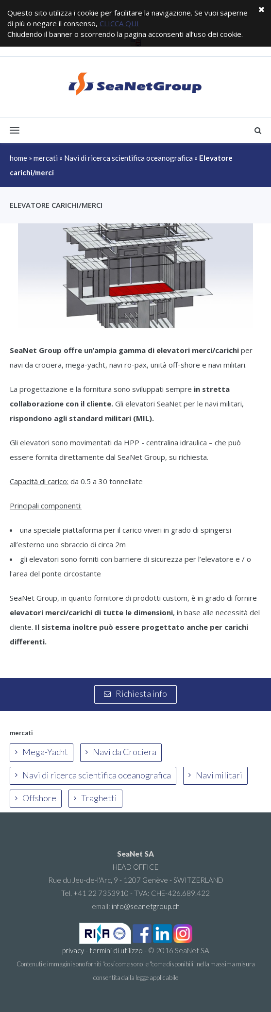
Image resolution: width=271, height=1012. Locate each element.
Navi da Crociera (120, 751)
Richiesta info (135, 693)
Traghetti (95, 798)
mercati (46, 157)
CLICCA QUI (119, 23)
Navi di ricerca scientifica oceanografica (128, 157)
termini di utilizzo (116, 950)
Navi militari (215, 775)
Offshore (35, 798)
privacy (73, 950)
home (18, 157)
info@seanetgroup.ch (146, 906)
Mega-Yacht (41, 751)
